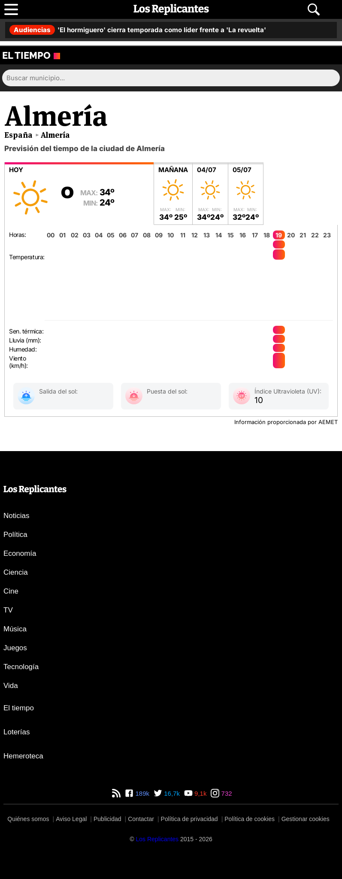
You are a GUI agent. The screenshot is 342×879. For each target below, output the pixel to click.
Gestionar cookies (305, 818)
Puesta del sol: (167, 391)
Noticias (16, 516)
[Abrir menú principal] (11, 9)
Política (15, 534)
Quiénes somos (28, 818)
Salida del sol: (58, 391)
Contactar (141, 818)
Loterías (16, 732)
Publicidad (107, 818)
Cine (10, 591)
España (18, 135)
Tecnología (21, 667)
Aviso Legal (71, 818)
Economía (19, 553)
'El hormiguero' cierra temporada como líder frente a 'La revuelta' (137, 30)
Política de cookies (249, 818)
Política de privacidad (189, 818)
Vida (10, 686)
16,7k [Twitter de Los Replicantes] (171, 793)
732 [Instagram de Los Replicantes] (225, 793)
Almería (55, 135)
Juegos (15, 648)
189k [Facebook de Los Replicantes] (141, 793)
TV (8, 610)
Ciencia (15, 572)
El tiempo (18, 708)
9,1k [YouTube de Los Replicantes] (200, 793)
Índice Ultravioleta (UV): (287, 391)
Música (15, 629)
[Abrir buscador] (314, 9)
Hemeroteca (23, 756)
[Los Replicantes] (157, 839)
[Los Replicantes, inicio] (171, 9)
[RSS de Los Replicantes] (116, 793)
